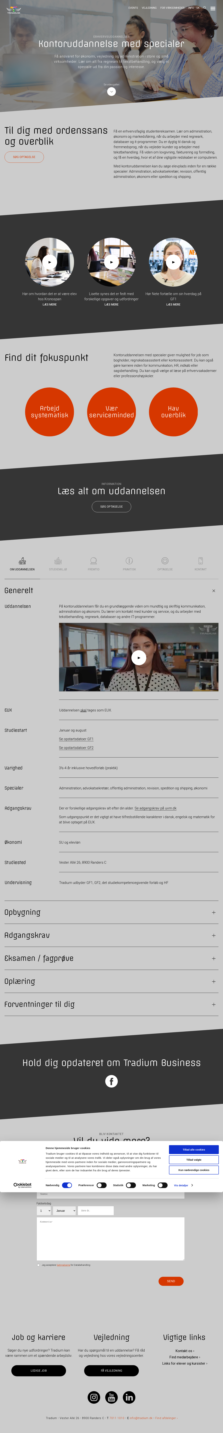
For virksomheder (172, 7)
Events (133, 7)
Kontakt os (183, 1351)
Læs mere (50, 304)
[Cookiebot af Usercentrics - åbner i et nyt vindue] (22, 1426)
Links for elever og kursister (183, 1363)
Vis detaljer (181, 1426)
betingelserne (63, 1265)
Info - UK (193, 7)
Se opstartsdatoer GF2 (76, 748)
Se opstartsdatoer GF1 (76, 739)
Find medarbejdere (183, 1357)
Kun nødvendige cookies (193, 1410)
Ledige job (39, 1370)
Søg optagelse (24, 157)
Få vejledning (111, 1370)
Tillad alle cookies (194, 1390)
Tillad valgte (193, 1400)
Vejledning (149, 7)
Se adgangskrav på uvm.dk (155, 808)
